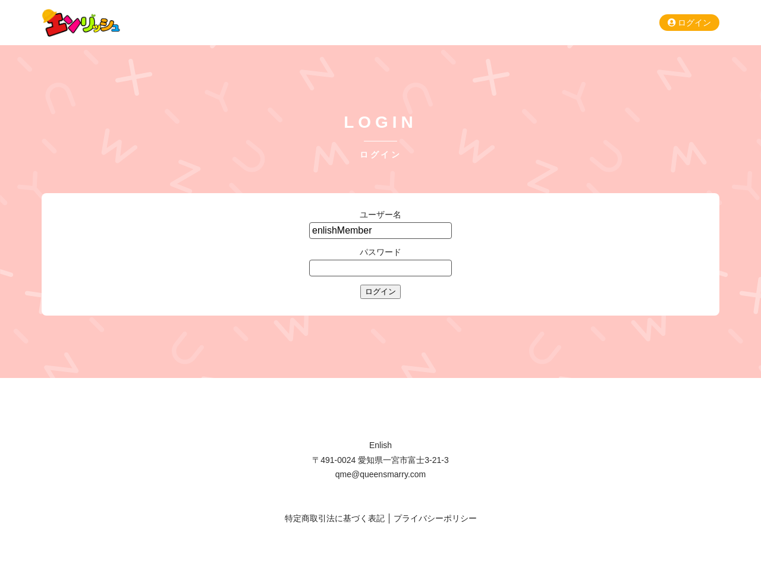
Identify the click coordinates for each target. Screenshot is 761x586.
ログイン (690, 22)
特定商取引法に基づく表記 (335, 518)
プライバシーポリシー (435, 518)
